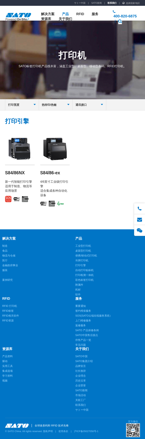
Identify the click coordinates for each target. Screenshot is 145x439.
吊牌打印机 (81, 260)
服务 (95, 14)
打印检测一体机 (84, 275)
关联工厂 (80, 400)
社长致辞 (80, 370)
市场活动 (80, 395)
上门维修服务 (83, 320)
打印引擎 (80, 265)
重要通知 (80, 305)
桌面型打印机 (83, 250)
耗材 (78, 289)
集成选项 (7, 370)
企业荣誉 (80, 385)
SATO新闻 (96, 3)
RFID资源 (8, 320)
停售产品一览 (83, 339)
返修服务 (80, 325)
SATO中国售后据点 (86, 335)
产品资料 (7, 356)
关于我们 (65, 19)
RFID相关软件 (10, 315)
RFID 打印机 (9, 305)
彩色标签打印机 (84, 279)
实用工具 (7, 365)
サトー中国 (79, 3)
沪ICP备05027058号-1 (86, 431)
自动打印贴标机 (84, 270)
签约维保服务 (83, 310)
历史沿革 (80, 380)
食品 (4, 250)
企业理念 (80, 375)
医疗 (4, 260)
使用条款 (63, 431)
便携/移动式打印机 (86, 255)
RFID (80, 14)
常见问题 (80, 344)
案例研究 (7, 279)
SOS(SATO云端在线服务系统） (93, 315)
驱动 (4, 361)
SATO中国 (81, 356)
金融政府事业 (10, 265)
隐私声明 (48, 431)
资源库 (46, 19)
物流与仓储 (8, 255)
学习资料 (7, 375)
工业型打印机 (83, 245)
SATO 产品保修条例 (87, 330)
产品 (65, 14)
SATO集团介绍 (84, 361)
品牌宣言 (80, 365)
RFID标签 (8, 310)
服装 (4, 270)
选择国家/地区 (133, 3)
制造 (4, 245)
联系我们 (112, 3)
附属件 (79, 284)
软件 (78, 294)
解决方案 (48, 14)
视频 (4, 380)
